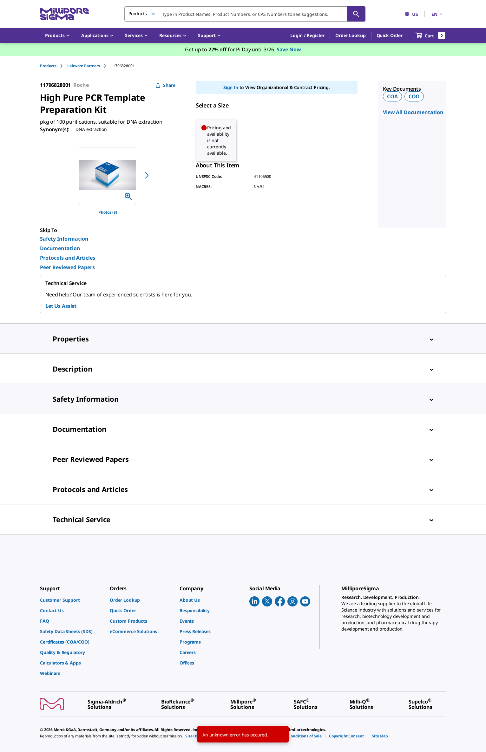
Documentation (60, 248)
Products (48, 65)
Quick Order (390, 35)
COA (392, 96)
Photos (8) (107, 212)
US (411, 14)
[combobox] (244, 14)
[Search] (356, 14)
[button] (307, 35)
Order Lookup (350, 35)
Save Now (289, 49)
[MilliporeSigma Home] (64, 14)
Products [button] (137, 13)
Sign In (230, 87)
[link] (71, 600)
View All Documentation (413, 112)
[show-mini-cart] (430, 35)
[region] (107, 175)
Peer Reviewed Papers (67, 267)
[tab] (53, 65)
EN (437, 14)
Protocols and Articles (67, 257)
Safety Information (64, 238)
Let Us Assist (60, 306)
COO (414, 96)
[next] (147, 175)
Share (165, 85)
